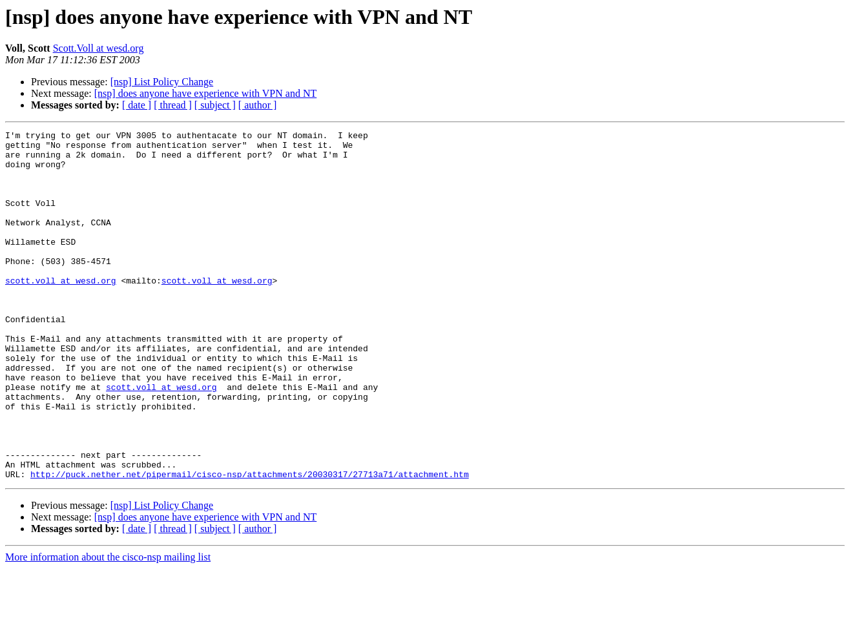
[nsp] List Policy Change (162, 81)
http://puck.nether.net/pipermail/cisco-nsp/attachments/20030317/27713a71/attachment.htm (249, 544)
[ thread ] (173, 104)
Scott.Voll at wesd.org (98, 48)
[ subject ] (215, 104)
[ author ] (257, 104)
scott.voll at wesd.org (60, 311)
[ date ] (136, 104)
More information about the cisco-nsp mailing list (108, 626)
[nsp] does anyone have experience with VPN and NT (205, 93)
